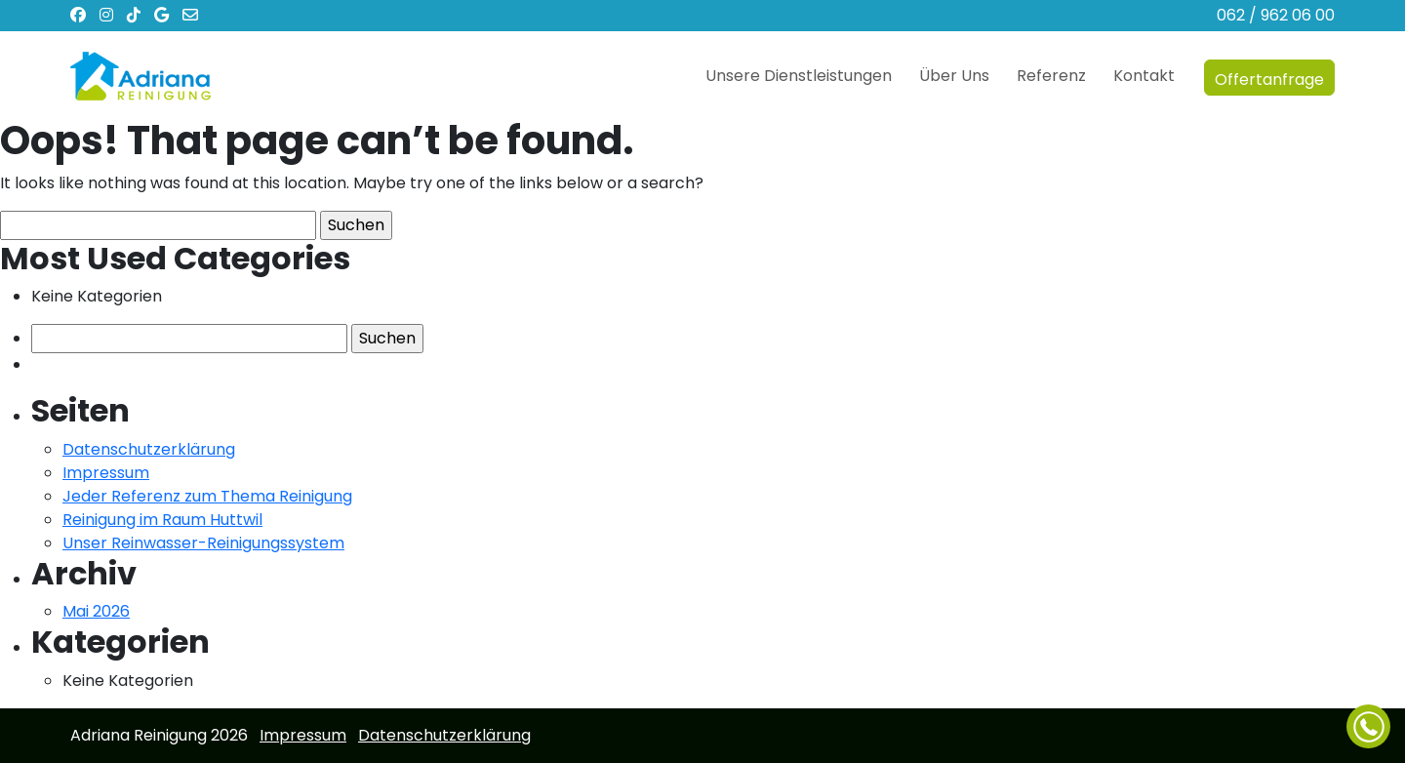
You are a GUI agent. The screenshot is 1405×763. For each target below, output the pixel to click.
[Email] (190, 15)
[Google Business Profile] (166, 15)
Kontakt (1144, 75)
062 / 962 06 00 (1276, 15)
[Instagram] (111, 15)
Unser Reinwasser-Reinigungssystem (203, 543)
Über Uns (954, 75)
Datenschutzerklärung (148, 449)
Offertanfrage (1269, 76)
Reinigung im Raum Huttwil (162, 519)
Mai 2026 (96, 611)
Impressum (105, 473)
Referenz (1051, 75)
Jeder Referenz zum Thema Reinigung (207, 496)
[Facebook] (83, 15)
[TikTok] (138, 15)
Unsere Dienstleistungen (798, 75)
